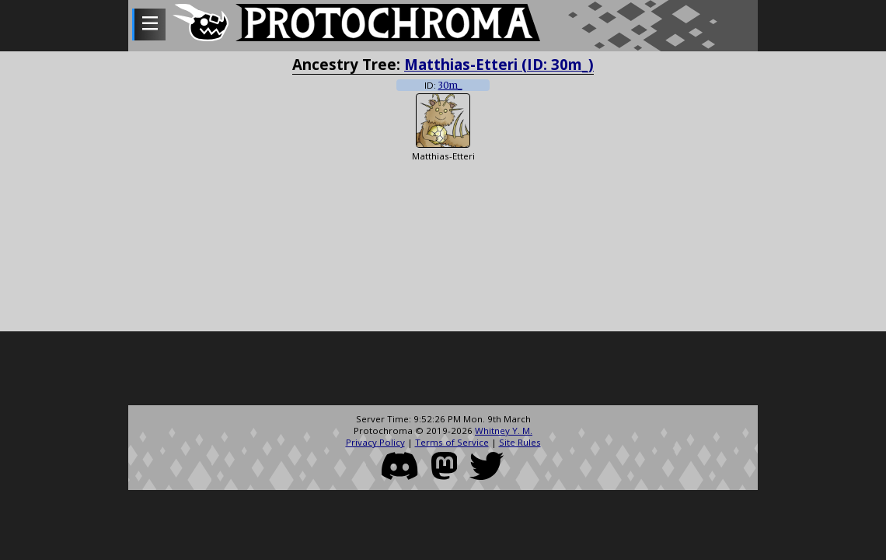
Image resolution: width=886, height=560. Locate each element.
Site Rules (520, 442)
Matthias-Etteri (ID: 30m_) (499, 64)
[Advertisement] (443, 370)
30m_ (450, 85)
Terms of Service (452, 442)
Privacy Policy (375, 442)
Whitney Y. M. (503, 430)
